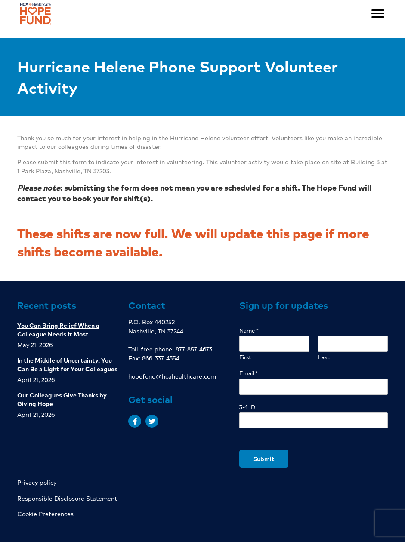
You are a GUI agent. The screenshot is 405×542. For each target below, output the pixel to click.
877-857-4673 (194, 349)
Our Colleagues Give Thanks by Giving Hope (62, 399)
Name (249, 330)
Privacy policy (36, 482)
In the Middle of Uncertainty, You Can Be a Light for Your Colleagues (67, 364)
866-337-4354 (160, 358)
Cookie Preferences (45, 513)
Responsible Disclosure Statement (67, 498)
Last (324, 357)
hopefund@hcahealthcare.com (172, 376)
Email (248, 373)
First (245, 357)
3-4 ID (247, 407)
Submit (264, 458)
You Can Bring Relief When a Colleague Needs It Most (58, 329)
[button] (134, 421)
